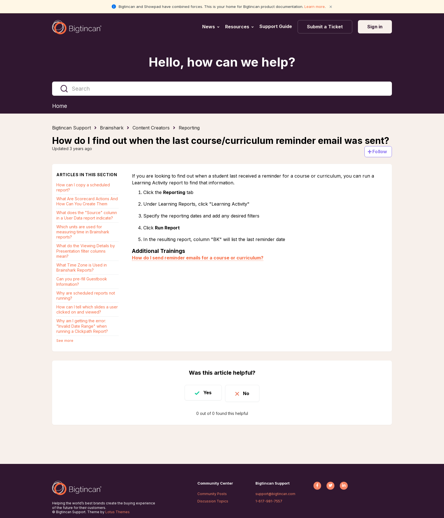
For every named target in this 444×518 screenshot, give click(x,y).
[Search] (222, 89)
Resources (237, 26)
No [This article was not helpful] (248, 393)
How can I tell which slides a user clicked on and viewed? (87, 310)
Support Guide (276, 26)
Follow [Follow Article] (379, 152)
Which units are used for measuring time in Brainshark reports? (82, 232)
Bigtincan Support (71, 128)
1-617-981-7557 (268, 501)
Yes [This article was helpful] (205, 393)
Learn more (314, 6)
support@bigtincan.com (275, 494)
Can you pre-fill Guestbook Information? (81, 282)
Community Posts (212, 494)
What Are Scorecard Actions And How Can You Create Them (87, 201)
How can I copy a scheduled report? (83, 188)
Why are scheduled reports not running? (85, 296)
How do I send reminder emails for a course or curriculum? (197, 258)
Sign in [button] (375, 26)
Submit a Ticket (325, 26)
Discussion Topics (212, 501)
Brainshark (111, 128)
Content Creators (151, 128)
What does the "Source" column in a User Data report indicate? (86, 215)
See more (64, 340)
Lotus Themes (117, 512)
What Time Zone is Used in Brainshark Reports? (81, 268)
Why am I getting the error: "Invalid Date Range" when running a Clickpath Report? (82, 326)
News (208, 26)
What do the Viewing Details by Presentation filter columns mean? (85, 251)
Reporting (189, 128)
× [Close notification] (330, 6)
